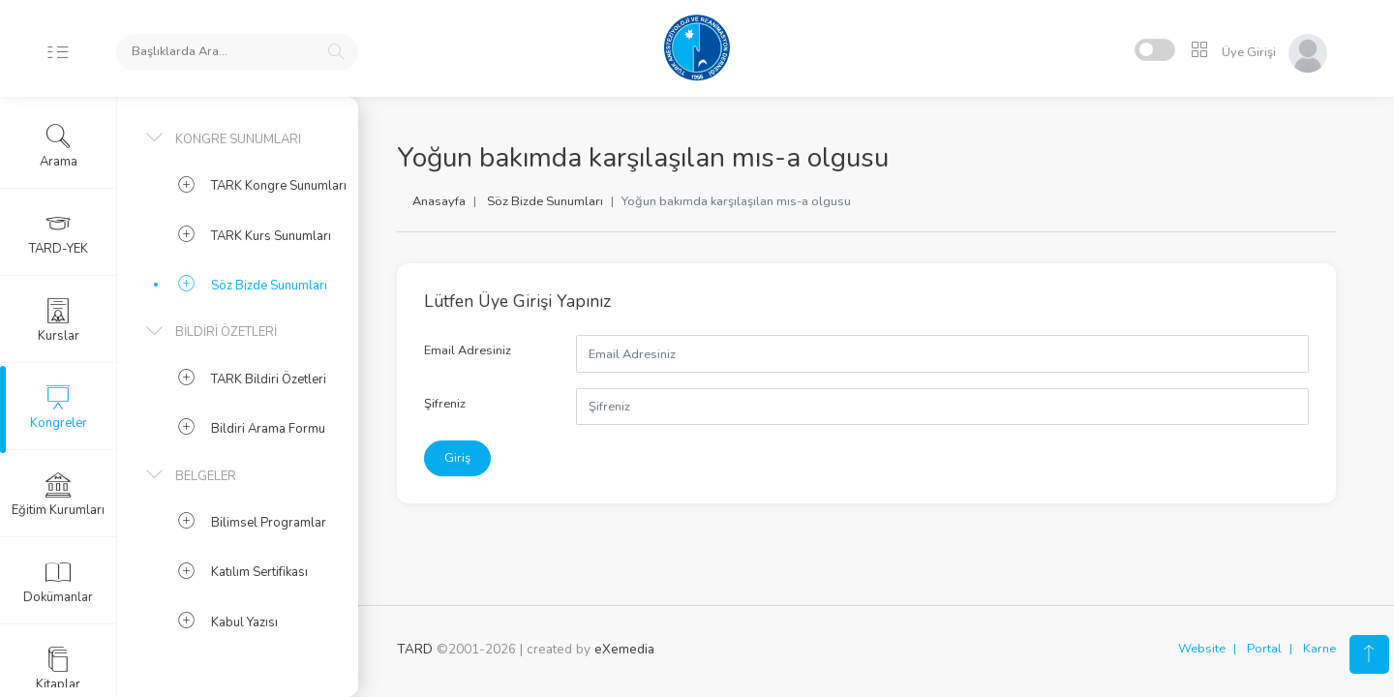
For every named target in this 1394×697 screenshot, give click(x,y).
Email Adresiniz (467, 350)
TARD (415, 649)
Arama (58, 146)
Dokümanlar (58, 582)
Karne (1319, 648)
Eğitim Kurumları (58, 494)
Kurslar (58, 320)
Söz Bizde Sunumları (545, 201)
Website (1202, 648)
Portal (1264, 648)
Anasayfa (439, 201)
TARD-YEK (58, 233)
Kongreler (58, 407)
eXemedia (624, 649)
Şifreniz (445, 403)
